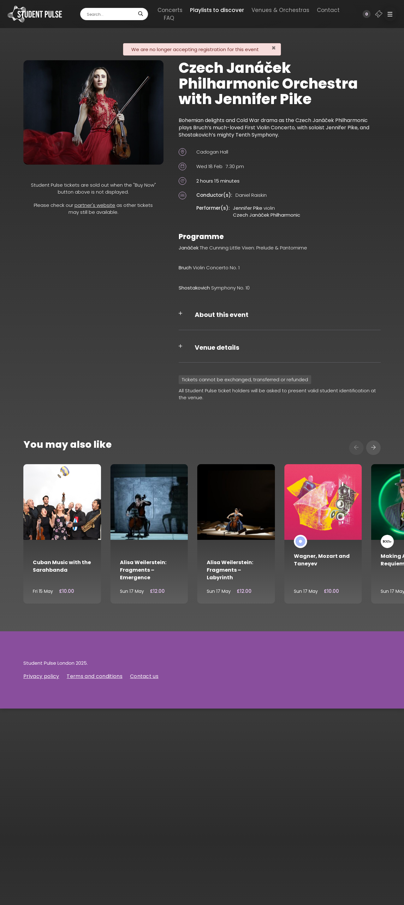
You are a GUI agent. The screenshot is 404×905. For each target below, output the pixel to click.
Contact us (144, 676)
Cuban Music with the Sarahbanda (62, 566)
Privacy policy (41, 676)
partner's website (94, 205)
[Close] (274, 48)
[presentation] (356, 448)
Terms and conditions (94, 676)
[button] (390, 14)
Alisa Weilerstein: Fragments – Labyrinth (230, 570)
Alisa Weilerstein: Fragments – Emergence (143, 570)
